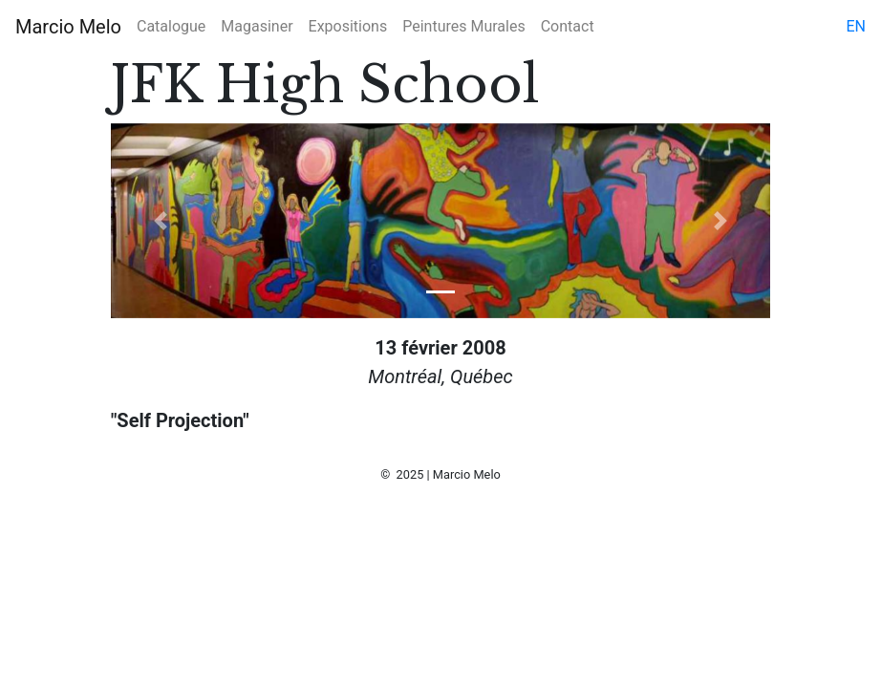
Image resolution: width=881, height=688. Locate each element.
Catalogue (171, 26)
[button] (160, 220)
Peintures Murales (463, 26)
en (856, 26)
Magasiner (256, 26)
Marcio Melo (68, 26)
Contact (567, 26)
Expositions (348, 26)
